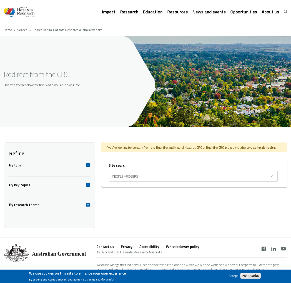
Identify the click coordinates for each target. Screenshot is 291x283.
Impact (108, 11)
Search (22, 29)
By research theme (24, 204)
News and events (209, 11)
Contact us (105, 246)
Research (129, 11)
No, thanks (250, 276)
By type (15, 165)
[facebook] (264, 249)
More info (107, 280)
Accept (233, 276)
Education (153, 11)
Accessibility (149, 246)
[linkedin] (274, 249)
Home (8, 29)
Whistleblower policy (182, 246)
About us (270, 11)
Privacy (127, 246)
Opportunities (243, 11)
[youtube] (283, 249)
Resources (177, 11)
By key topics (19, 185)
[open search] (285, 12)
